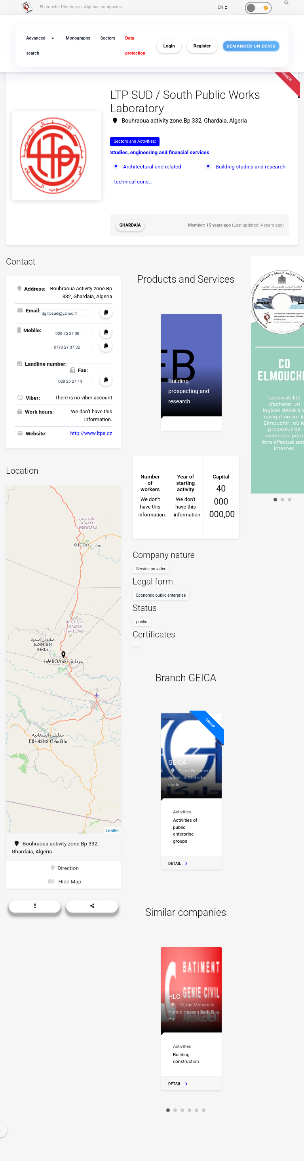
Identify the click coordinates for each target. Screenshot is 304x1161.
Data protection (135, 46)
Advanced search (35, 46)
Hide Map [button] (64, 881)
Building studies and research (250, 166)
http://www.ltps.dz (91, 433)
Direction (65, 868)
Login (169, 46)
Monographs (78, 38)
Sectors (107, 38)
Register (202, 46)
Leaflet (112, 830)
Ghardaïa (130, 225)
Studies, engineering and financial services (159, 152)
